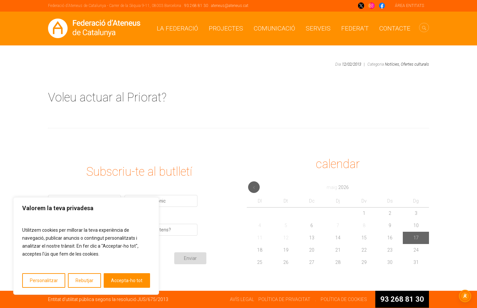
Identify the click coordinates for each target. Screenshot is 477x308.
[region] (86, 246)
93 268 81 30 (196, 5)
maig (338, 187)
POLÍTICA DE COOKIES (344, 299)
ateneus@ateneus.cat (229, 5)
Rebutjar (84, 280)
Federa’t (355, 28)
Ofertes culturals (415, 64)
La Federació (177, 28)
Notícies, (392, 64)
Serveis (318, 28)
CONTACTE (394, 28)
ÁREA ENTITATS (409, 5)
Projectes (226, 28)
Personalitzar (44, 280)
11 (259, 237)
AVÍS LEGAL (242, 299)
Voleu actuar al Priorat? (107, 97)
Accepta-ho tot (126, 280)
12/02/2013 (351, 64)
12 (286, 237)
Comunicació (274, 28)
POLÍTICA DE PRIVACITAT (284, 299)
